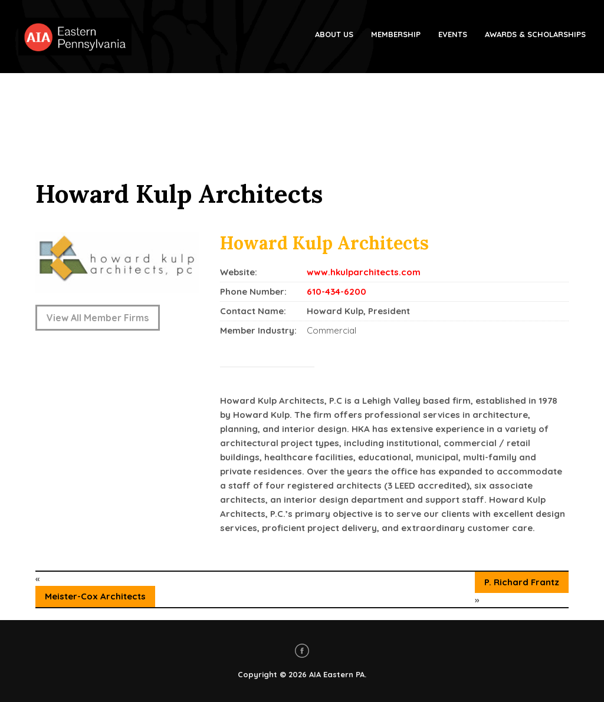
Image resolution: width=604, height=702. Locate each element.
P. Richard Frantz (521, 582)
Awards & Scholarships (535, 34)
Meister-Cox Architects (95, 596)
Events (452, 34)
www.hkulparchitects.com (364, 272)
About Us (334, 34)
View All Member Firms (98, 318)
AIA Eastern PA (337, 674)
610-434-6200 (336, 291)
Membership (396, 34)
